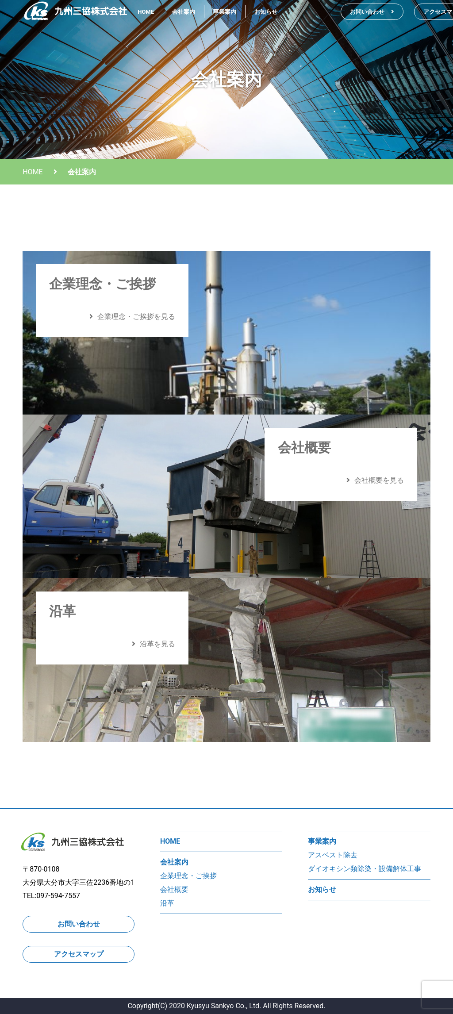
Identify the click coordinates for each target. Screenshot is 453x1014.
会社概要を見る (375, 480)
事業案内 (224, 11)
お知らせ (265, 11)
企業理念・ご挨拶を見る (132, 316)
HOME (146, 11)
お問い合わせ (372, 11)
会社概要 (174, 889)
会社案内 (183, 11)
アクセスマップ (79, 954)
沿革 (167, 903)
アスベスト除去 (332, 855)
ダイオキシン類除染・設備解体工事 (364, 868)
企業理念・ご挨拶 (188, 876)
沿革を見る (153, 644)
